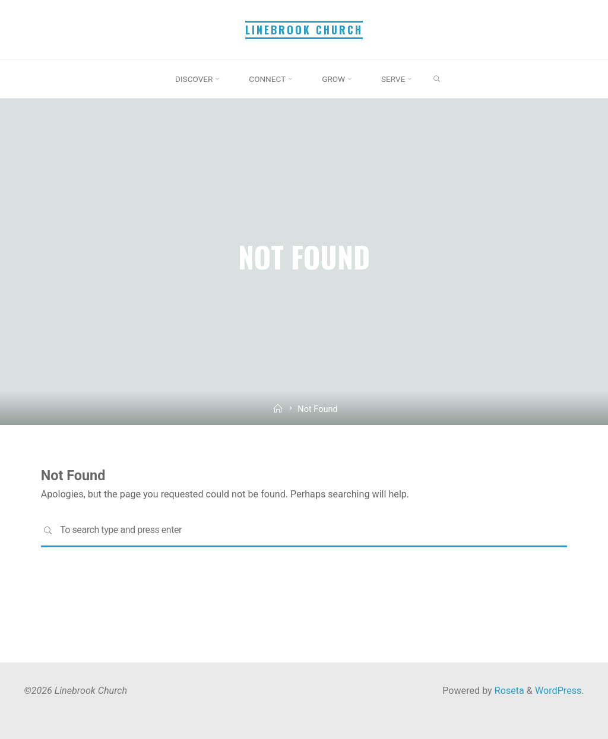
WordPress (558, 690)
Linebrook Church (304, 29)
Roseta (508, 690)
